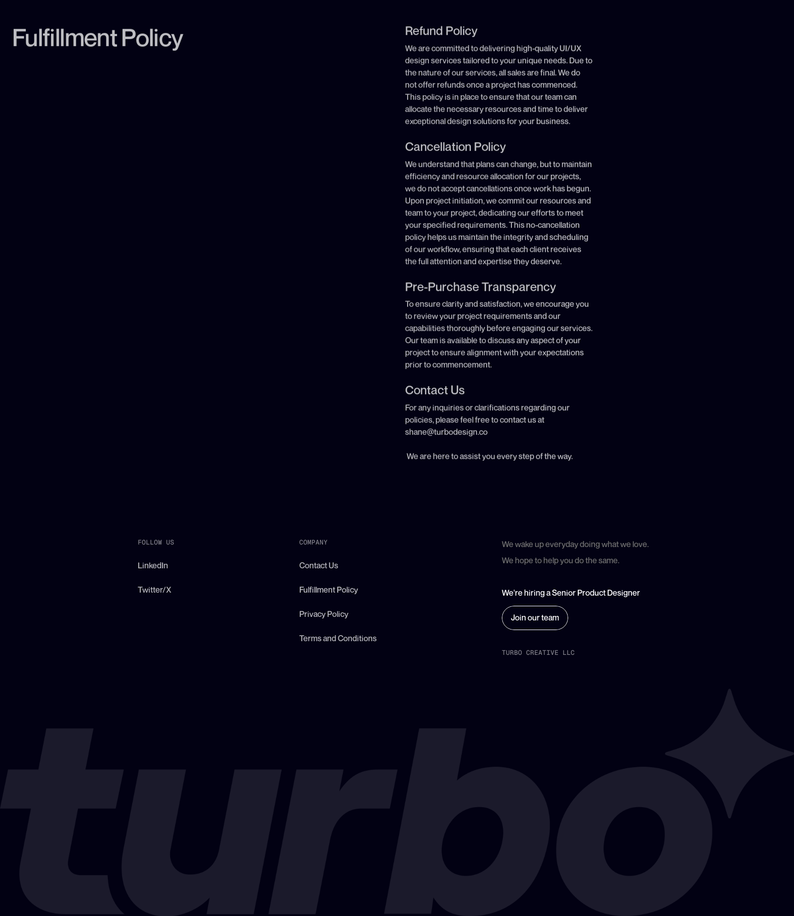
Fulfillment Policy (328, 590)
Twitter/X (154, 590)
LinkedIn (153, 565)
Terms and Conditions (338, 638)
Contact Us (318, 565)
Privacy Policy (323, 614)
